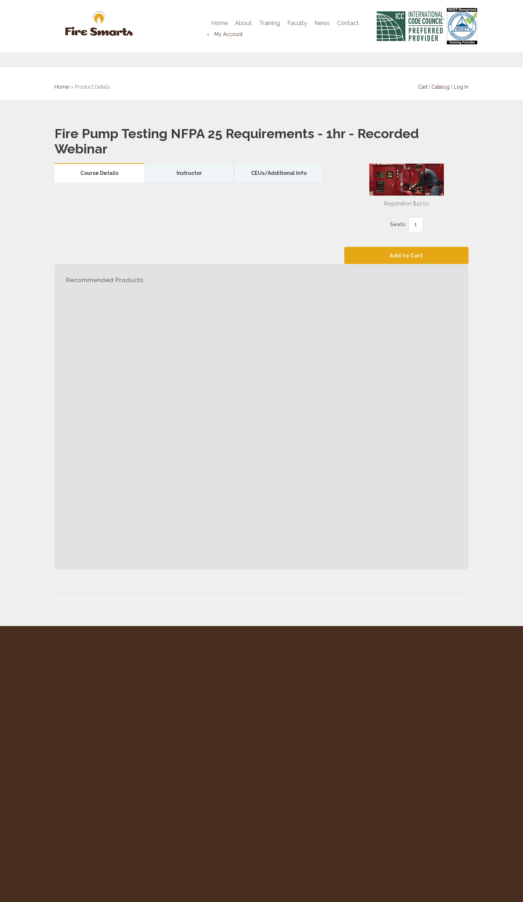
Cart (422, 87)
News (322, 23)
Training (269, 23)
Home (219, 23)
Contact (348, 23)
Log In (461, 87)
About (243, 23)
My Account (228, 34)
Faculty (297, 23)
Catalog (440, 87)
